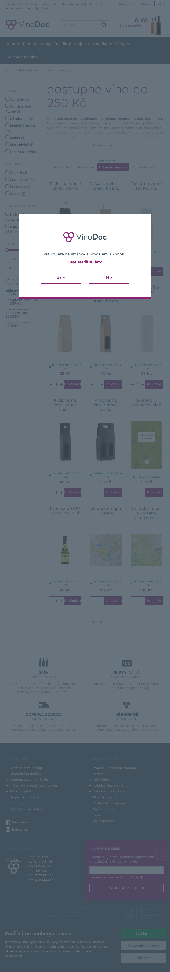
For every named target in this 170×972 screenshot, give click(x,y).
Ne (109, 278)
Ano (61, 278)
